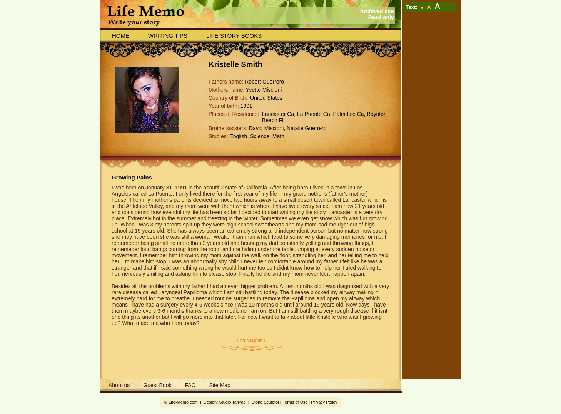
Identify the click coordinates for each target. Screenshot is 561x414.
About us (119, 385)
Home (120, 35)
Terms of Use (295, 402)
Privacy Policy (324, 402)
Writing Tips (167, 35)
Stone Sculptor (265, 402)
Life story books (234, 35)
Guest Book (157, 385)
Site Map (219, 385)
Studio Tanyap (232, 402)
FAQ (190, 385)
